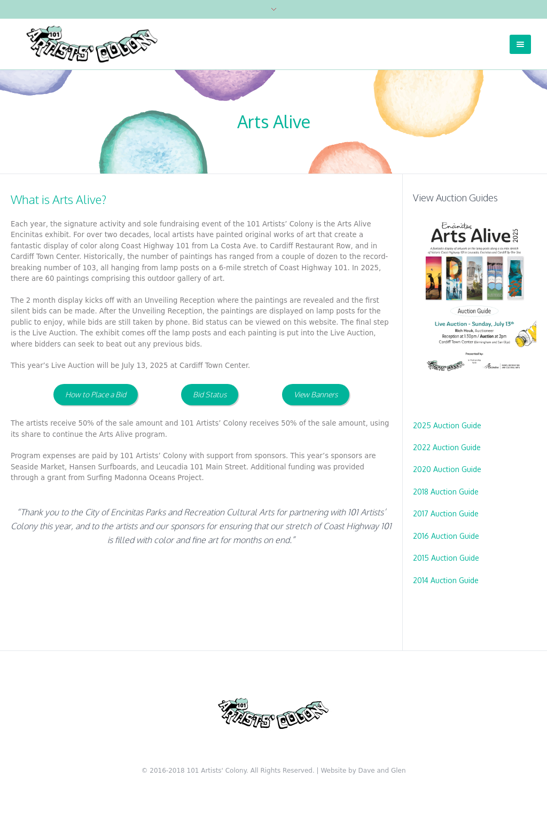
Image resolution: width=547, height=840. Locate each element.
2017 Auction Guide (446, 513)
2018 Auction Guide (446, 491)
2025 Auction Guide (447, 425)
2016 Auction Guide (446, 535)
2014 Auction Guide (446, 580)
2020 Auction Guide (447, 469)
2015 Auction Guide (446, 557)
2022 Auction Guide (447, 447)
